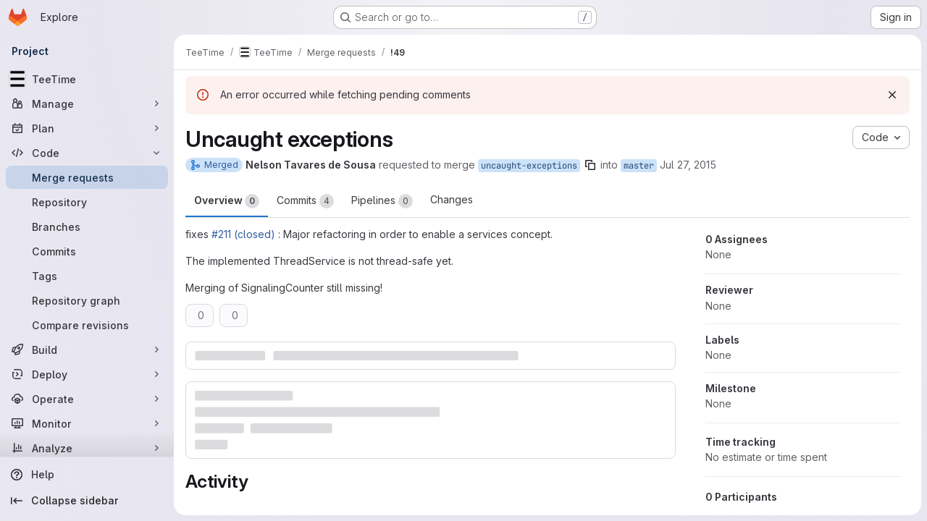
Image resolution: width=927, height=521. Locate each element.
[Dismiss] (892, 94)
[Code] (87, 152)
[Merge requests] (87, 177)
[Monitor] (87, 423)
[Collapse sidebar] (87, 500)
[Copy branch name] (590, 165)
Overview (226, 201)
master (639, 165)
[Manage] (87, 103)
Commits (305, 201)
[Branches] (87, 226)
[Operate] (87, 398)
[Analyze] (87, 447)
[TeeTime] (87, 78)
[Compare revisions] (87, 324)
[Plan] (87, 128)
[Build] (87, 349)
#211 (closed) (243, 234)
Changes (451, 199)
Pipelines (382, 201)
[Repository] (87, 201)
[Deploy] (87, 374)
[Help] (87, 474)
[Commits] (87, 251)
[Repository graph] (87, 300)
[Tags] (87, 275)
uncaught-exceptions (529, 165)
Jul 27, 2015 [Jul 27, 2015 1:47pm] (688, 164)
